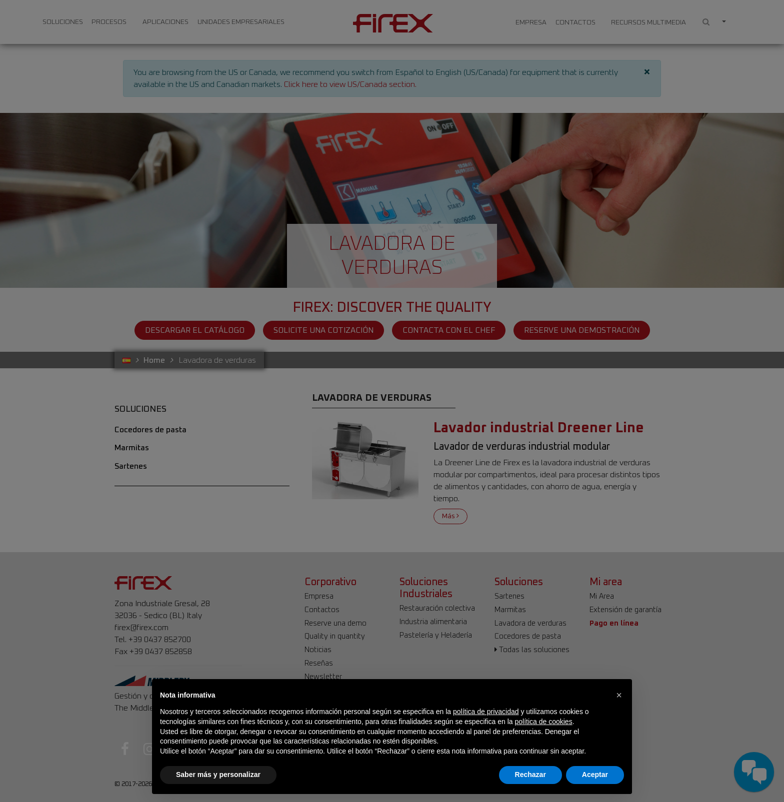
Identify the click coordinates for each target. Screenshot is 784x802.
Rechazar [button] (530, 775)
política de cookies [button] (543, 722)
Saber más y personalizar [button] (218, 775)
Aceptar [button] (595, 775)
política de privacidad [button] (486, 712)
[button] (619, 695)
